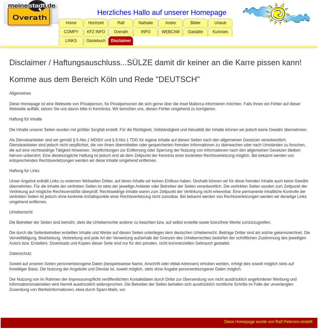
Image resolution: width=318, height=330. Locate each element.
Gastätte (195, 31)
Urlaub (220, 23)
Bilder (195, 23)
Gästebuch (95, 40)
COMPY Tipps (71, 32)
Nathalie (145, 23)
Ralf (120, 23)
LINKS (71, 40)
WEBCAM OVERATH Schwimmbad (171, 32)
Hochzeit (96, 23)
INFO (146, 31)
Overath (121, 31)
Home (71, 23)
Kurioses (220, 31)
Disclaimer (121, 40)
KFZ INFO (96, 31)
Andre (170, 23)
